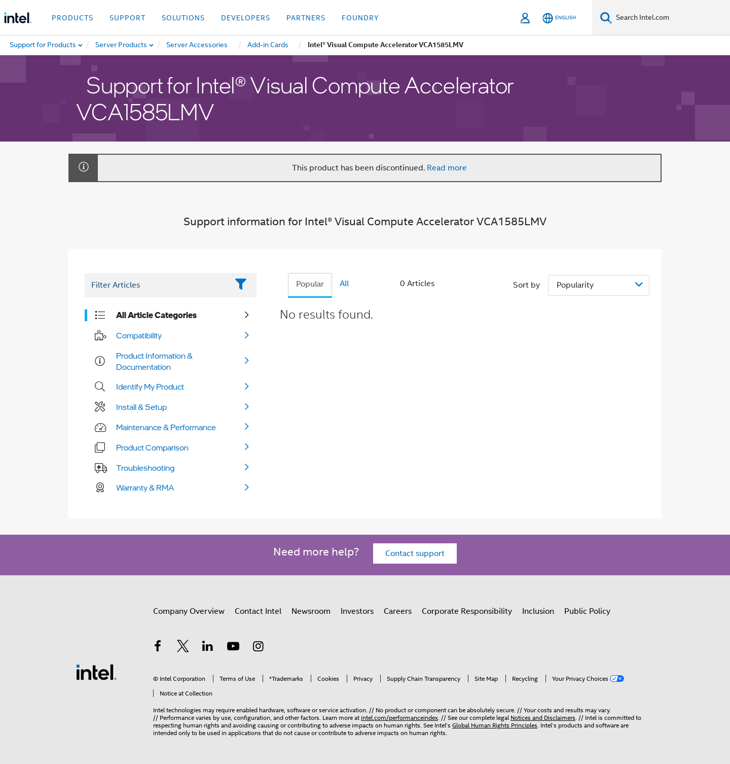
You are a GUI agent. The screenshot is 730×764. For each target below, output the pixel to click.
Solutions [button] (183, 17)
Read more (447, 168)
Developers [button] (245, 17)
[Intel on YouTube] (233, 648)
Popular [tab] (310, 284)
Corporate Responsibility (467, 611)
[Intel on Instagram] (258, 648)
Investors (357, 611)
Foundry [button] (360, 17)
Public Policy (587, 611)
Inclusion (538, 611)
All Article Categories (156, 315)
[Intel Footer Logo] (96, 672)
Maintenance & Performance (166, 427)
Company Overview (189, 611)
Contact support (415, 553)
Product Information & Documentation (154, 361)
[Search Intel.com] (671, 18)
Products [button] (72, 17)
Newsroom (311, 611)
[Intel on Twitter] (183, 648)
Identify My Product (150, 386)
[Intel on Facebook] (157, 648)
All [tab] (344, 284)
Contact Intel (258, 611)
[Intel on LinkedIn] (207, 648)
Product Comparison (152, 447)
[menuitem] (121, 45)
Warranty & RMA (145, 487)
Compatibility (139, 335)
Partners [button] (305, 17)
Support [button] (127, 17)
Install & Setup (141, 407)
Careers (398, 611)
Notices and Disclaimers (542, 717)
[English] (559, 18)
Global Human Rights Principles (494, 725)
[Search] (606, 17)
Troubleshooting (145, 468)
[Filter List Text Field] (156, 285)
